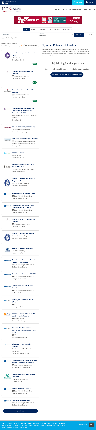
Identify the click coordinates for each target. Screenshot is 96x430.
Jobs (64, 9)
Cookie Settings (82, 424)
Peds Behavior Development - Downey (25, 139)
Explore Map (42, 29)
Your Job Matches (54, 29)
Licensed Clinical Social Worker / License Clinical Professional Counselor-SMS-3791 (23, 110)
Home (57, 9)
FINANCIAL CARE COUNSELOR (21, 388)
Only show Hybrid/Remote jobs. (14, 38)
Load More (20, 411)
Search (26, 29)
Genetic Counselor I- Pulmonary (23, 233)
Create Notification (31, 45)
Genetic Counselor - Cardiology (22, 248)
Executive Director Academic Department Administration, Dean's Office (24, 330)
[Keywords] (20, 35)
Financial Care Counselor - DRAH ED (24, 274)
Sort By (5, 45)
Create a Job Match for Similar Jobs (67, 74)
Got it (91, 424)
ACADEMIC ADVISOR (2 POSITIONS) (23, 127)
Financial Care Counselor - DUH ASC (24, 193)
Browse (33, 29)
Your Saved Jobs (67, 29)
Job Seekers (78, 2)
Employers (90, 2)
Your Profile (75, 9)
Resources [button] (88, 9)
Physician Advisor (18, 153)
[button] (89, 35)
